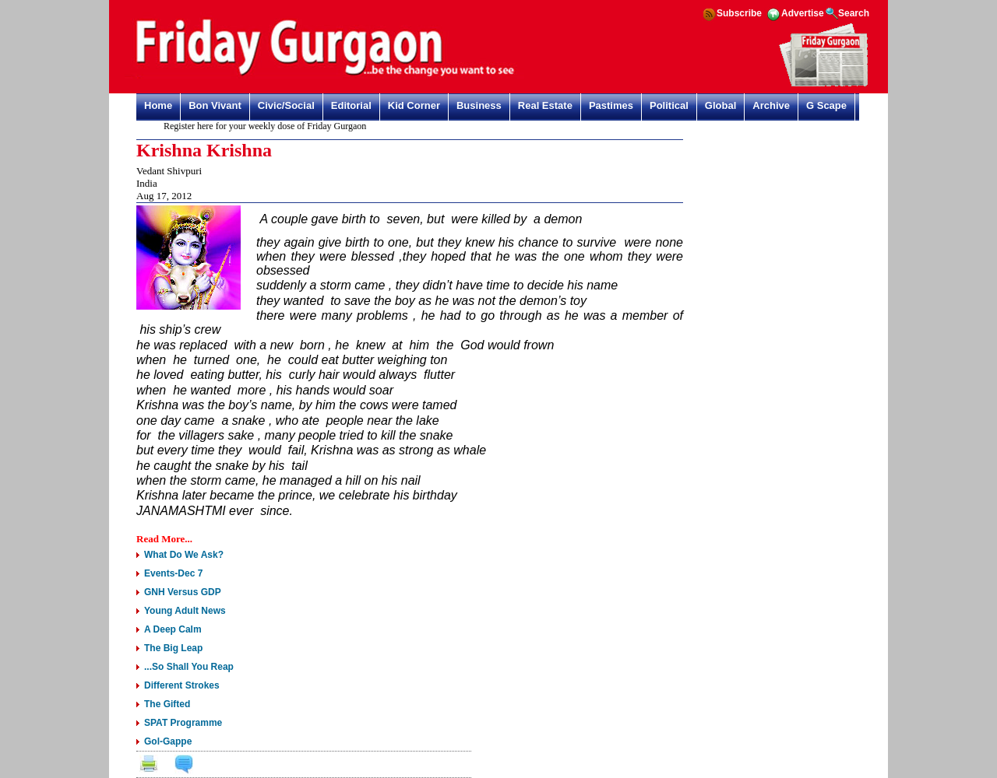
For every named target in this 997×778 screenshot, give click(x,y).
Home (158, 105)
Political (669, 105)
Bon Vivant (214, 105)
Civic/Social (286, 105)
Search (853, 13)
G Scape (826, 105)
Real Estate (545, 105)
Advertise (802, 13)
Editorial (351, 105)
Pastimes (611, 105)
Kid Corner (414, 105)
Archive (771, 105)
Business (479, 105)
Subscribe (739, 13)
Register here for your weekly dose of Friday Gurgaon (268, 126)
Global (720, 105)
